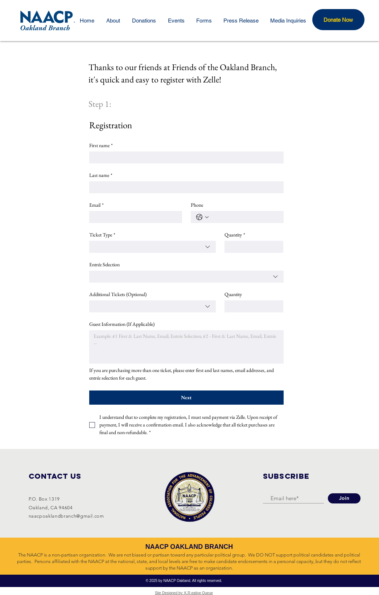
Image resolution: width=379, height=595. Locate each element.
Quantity (234, 235)
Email (96, 205)
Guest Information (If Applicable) (122, 324)
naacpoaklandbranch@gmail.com (66, 516)
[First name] (184, 157)
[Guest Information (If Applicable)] (186, 347)
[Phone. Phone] (244, 217)
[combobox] (152, 247)
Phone (197, 205)
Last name (100, 175)
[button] (338, 19)
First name (101, 145)
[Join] (344, 498)
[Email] (133, 217)
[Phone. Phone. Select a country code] (202, 217)
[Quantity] (251, 247)
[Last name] (184, 187)
